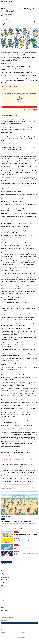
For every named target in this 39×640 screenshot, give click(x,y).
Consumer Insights (4, 579)
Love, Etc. (2, 600)
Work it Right (3, 586)
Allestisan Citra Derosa (8, 14)
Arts (1, 570)
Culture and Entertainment (5, 571)
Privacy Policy (35, 110)
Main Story (3, 6)
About (2, 629)
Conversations (3, 574)
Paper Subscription (4, 632)
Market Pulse (3, 583)
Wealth (2, 585)
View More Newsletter (33, 111)
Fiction (2, 594)
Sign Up (19, 106)
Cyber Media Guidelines (24, 629)
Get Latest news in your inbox (6, 620)
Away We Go (3, 573)
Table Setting (3, 607)
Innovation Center (4, 580)
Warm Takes (3, 611)
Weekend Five (3, 608)
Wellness (2, 591)
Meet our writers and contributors (7, 617)
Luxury (2, 597)
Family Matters (3, 593)
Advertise (21, 631)
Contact (2, 631)
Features (9, 6)
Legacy (2, 596)
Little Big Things (3, 601)
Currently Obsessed (4, 610)
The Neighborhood (4, 568)
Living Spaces (3, 582)
